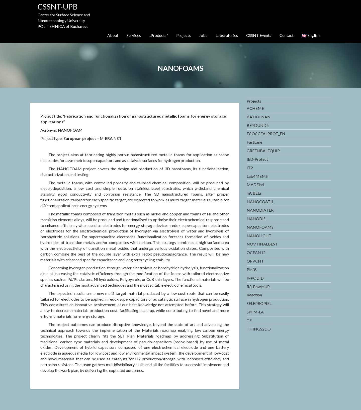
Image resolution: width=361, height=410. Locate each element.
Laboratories (227, 35)
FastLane (254, 142)
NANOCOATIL (260, 201)
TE (249, 320)
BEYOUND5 (258, 125)
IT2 (250, 167)
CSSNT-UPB (58, 6)
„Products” (158, 35)
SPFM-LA (255, 311)
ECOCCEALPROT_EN (266, 133)
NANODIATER (260, 210)
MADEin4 (255, 184)
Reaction (254, 294)
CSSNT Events (258, 35)
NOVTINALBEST (262, 243)
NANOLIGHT (259, 235)
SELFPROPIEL (259, 303)
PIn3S (252, 269)
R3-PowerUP (258, 286)
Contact (287, 35)
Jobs (203, 35)
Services (134, 35)
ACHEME (255, 108)
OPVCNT (255, 261)
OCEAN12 (256, 252)
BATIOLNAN (258, 116)
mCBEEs (254, 193)
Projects (183, 35)
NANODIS (256, 218)
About (112, 35)
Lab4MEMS (257, 176)
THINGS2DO (259, 328)
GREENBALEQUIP (263, 150)
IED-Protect (257, 159)
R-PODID (255, 278)
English (311, 35)
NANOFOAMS (260, 227)
